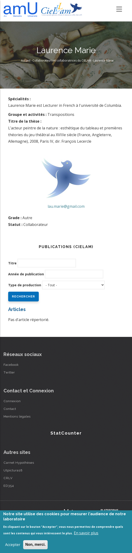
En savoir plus (86, 533)
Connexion (12, 401)
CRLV (8, 478)
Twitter (9, 372)
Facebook (11, 364)
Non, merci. (35, 544)
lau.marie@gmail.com (66, 206)
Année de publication (26, 274)
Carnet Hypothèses (19, 462)
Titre (12, 263)
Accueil (25, 60)
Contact (10, 409)
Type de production (24, 285)
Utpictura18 (13, 470)
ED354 (9, 485)
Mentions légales (17, 416)
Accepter (12, 544)
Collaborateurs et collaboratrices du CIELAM (61, 60)
